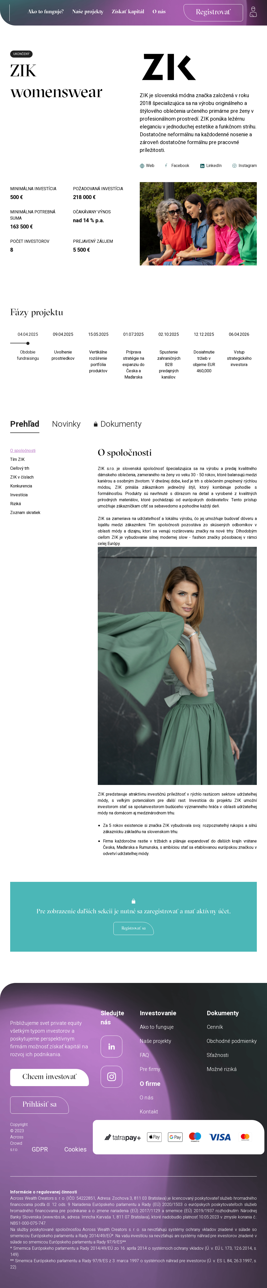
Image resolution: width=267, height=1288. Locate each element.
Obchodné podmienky (232, 1041)
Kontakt (149, 1112)
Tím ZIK (17, 459)
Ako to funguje (157, 1027)
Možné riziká (222, 1069)
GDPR (40, 1149)
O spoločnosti (22, 451)
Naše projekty (88, 12)
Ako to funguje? (46, 12)
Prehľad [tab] (24, 424)
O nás (159, 12)
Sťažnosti (218, 1055)
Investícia (19, 495)
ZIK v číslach (22, 477)
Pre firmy (150, 1069)
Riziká (15, 504)
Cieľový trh (19, 468)
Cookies (75, 1149)
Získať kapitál (128, 12)
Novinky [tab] (66, 424)
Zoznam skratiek (25, 513)
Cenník (215, 1027)
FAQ (144, 1055)
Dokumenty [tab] (117, 424)
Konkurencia (21, 486)
